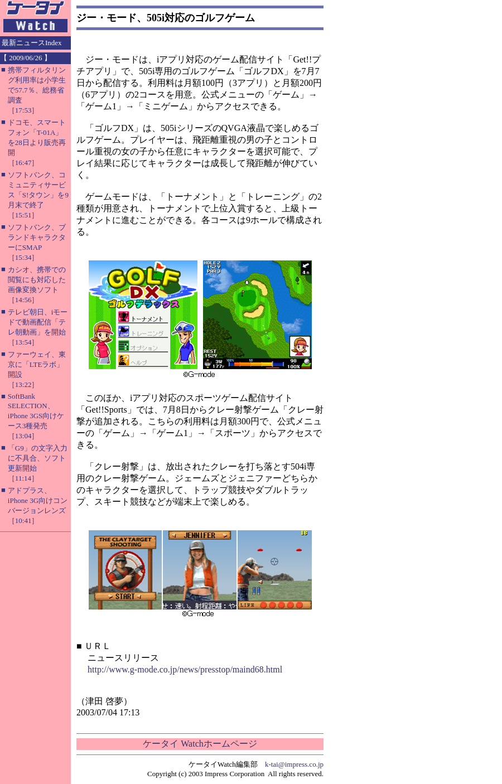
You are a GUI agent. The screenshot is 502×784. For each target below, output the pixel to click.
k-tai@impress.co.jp (294, 764)
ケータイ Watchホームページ (200, 743)
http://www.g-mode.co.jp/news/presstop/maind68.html (185, 669)
